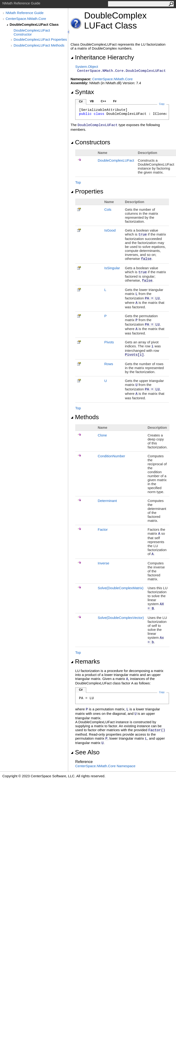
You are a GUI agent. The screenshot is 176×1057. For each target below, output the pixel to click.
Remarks (85, 661)
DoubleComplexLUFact (116, 160)
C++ (103, 101)
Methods (85, 417)
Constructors (90, 142)
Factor (103, 529)
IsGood (110, 230)
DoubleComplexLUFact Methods (39, 45)
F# (114, 101)
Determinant (107, 501)
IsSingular (112, 268)
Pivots (109, 342)
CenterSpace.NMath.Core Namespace (105, 766)
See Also (85, 752)
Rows (108, 364)
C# (80, 101)
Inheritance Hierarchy (102, 57)
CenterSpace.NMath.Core (26, 19)
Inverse (103, 563)
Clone (102, 435)
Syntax (82, 91)
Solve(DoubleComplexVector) (121, 618)
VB (92, 101)
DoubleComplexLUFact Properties (40, 39)
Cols (107, 209)
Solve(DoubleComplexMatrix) (120, 588)
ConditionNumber (111, 456)
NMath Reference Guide (25, 13)
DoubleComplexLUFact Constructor (32, 32)
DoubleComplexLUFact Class (34, 24)
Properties (87, 191)
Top (78, 182)
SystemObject (86, 67)
